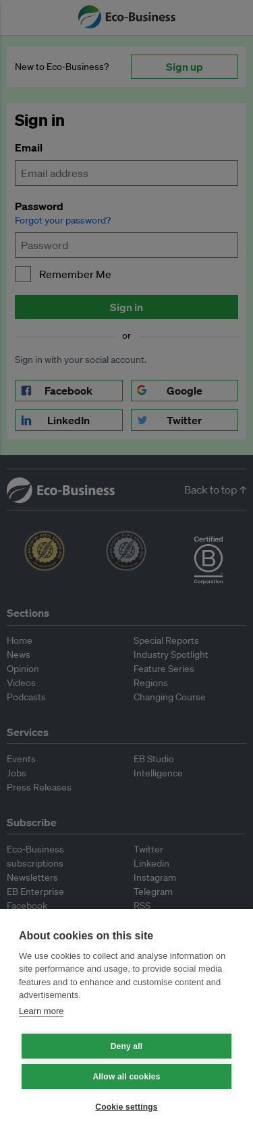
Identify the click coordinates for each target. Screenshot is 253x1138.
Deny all (127, 1046)
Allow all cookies (126, 1076)
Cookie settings (126, 1107)
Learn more (41, 1011)
